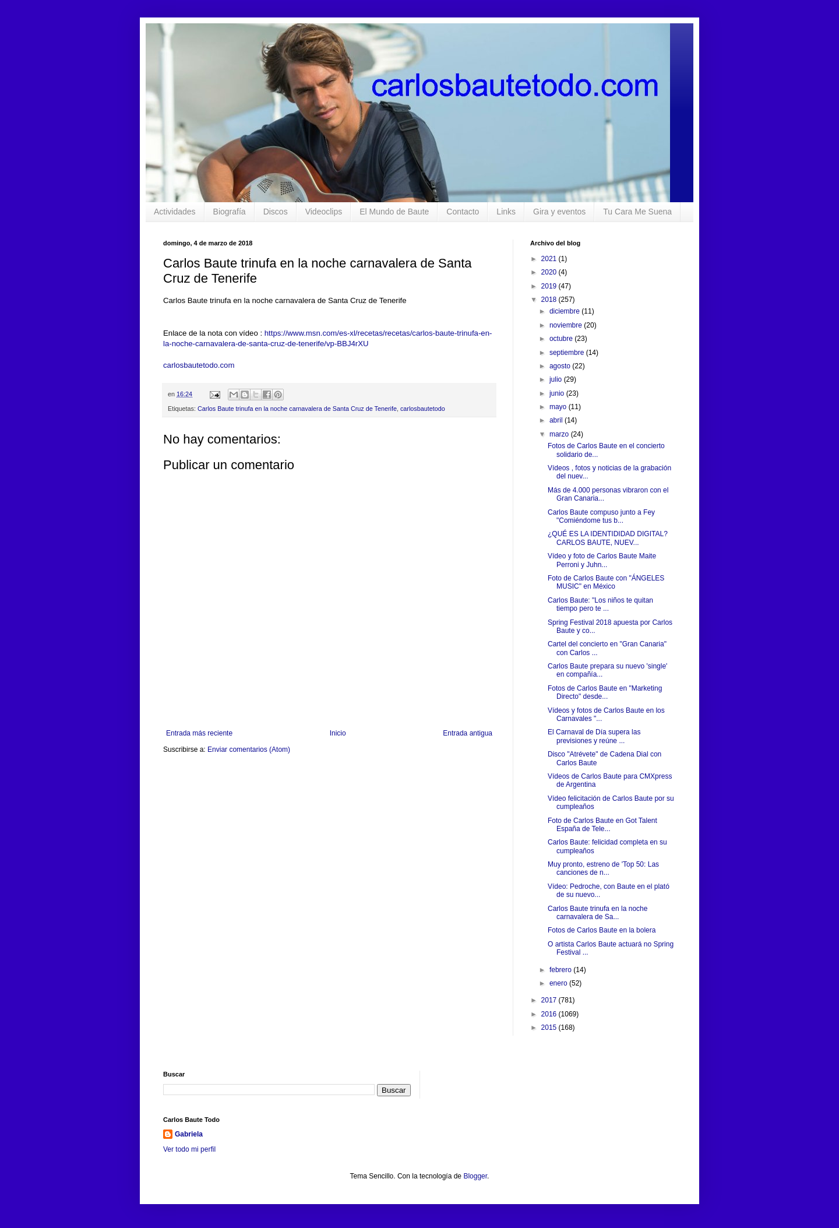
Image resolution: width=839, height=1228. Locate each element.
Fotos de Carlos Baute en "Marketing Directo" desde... (605, 692)
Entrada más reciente (199, 733)
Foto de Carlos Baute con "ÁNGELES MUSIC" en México (606, 582)
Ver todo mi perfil (189, 1149)
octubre (561, 339)
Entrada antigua (467, 733)
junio (557, 393)
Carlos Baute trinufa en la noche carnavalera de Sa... (597, 913)
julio (556, 379)
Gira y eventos (559, 211)
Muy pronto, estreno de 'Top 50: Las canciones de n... (603, 868)
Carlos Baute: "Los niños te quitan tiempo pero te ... (600, 604)
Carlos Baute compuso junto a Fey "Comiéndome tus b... (601, 516)
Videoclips (324, 211)
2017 (550, 1000)
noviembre (566, 325)
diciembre (565, 311)
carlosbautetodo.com (200, 365)
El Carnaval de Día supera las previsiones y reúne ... (594, 736)
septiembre (567, 353)
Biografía (229, 211)
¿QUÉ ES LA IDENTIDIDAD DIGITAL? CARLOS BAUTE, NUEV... (608, 538)
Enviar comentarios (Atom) (248, 749)
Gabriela (189, 1134)
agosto (560, 366)
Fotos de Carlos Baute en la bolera (601, 930)
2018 (550, 299)
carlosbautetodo (422, 408)
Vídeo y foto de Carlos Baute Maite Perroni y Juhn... (602, 560)
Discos (275, 211)
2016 (550, 1014)
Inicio (338, 733)
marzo (560, 434)
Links (506, 211)
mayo (559, 407)
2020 (550, 272)
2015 (550, 1027)
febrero (561, 970)
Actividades (175, 211)
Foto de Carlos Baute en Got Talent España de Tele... (602, 825)
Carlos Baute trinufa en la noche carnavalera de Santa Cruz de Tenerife (297, 408)
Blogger (475, 1176)
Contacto (462, 211)
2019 (550, 286)
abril (557, 420)
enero (559, 983)
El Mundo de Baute (394, 211)
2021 (550, 259)
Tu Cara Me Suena (637, 211)
